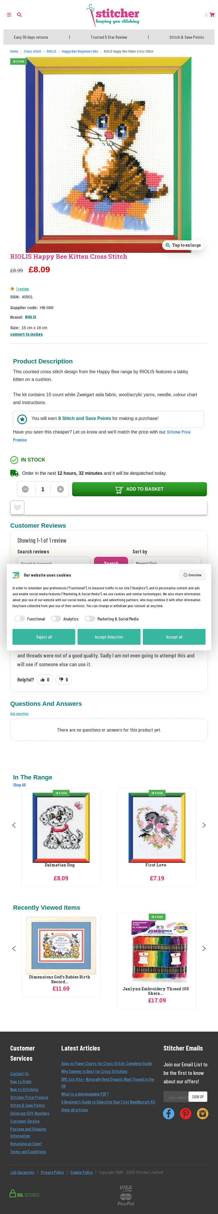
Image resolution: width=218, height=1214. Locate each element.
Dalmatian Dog (156, 865)
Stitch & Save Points (27, 1105)
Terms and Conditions (28, 1151)
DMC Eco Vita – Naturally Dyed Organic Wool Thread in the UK (107, 1082)
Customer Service (24, 1121)
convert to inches (26, 334)
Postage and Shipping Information (28, 1132)
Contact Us (19, 1073)
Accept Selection (109, 636)
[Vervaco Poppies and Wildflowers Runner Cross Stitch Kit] (61, 952)
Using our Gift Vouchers (29, 1113)
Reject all (44, 636)
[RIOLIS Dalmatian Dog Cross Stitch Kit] (157, 828)
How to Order (21, 1081)
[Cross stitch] (32, 51)
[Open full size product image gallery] (183, 245)
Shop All (19, 784)
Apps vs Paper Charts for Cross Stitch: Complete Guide (106, 1063)
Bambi (59, 865)
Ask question (19, 713)
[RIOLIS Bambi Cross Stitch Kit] (61, 828)
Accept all (174, 636)
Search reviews (33, 552)
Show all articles (74, 1109)
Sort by (140, 552)
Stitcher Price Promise (29, 1097)
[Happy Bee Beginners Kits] (80, 51)
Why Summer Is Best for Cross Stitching (94, 1071)
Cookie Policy (81, 1172)
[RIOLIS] (51, 51)
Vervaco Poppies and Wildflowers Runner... (59, 991)
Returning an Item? (26, 1143)
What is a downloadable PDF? (85, 1093)
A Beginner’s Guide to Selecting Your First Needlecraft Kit (108, 1101)
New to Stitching (24, 1089)
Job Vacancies (22, 1172)
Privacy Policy (52, 1172)
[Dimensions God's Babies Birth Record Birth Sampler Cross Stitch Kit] (157, 946)
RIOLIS (30, 317)
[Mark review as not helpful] (64, 679)
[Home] (14, 51)
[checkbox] (28, 618)
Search (111, 563)
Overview (192, 574)
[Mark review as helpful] (45, 679)
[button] (19, 14)
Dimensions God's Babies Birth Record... (155, 979)
